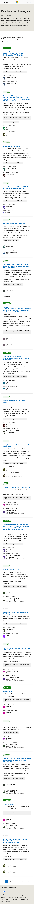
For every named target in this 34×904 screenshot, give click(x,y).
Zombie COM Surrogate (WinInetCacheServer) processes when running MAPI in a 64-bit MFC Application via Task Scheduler (17, 98)
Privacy (10, 897)
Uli (7, 133)
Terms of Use (4, 899)
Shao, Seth (9, 592)
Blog (22, 895)
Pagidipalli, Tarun (10, 784)
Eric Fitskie (9, 338)
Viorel (7, 635)
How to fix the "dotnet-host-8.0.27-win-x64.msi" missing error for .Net (16, 187)
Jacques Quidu (10, 246)
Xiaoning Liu (9, 865)
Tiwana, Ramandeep (11, 424)
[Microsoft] (17, 2)
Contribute (3, 897)
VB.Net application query (11, 146)
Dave (7, 127)
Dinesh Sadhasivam (11, 549)
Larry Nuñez (9, 629)
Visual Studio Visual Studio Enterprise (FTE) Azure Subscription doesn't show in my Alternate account (16, 841)
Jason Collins (9, 469)
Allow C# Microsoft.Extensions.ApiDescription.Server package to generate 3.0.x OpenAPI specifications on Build (17, 309)
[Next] (28, 881)
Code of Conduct (14, 899)
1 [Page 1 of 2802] (6, 881)
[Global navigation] (1, 2)
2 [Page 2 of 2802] (10, 881)
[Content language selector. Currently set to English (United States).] (9, 887)
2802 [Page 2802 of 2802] (23, 881)
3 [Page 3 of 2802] (13, 881)
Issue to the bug (8, 691)
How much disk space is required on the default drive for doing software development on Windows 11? (16, 53)
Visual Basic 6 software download (14, 725)
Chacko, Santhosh (11, 168)
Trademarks (24, 899)
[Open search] (27, 2)
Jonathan (8, 706)
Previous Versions (14, 895)
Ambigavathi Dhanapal (12, 504)
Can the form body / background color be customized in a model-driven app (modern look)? (17, 760)
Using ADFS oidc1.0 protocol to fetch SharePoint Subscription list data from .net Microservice (16, 266)
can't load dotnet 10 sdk (11, 570)
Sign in (31, 2)
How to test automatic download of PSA (16, 487)
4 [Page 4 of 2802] (17, 881)
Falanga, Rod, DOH (11, 77)
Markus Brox (9, 206)
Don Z (7, 382)
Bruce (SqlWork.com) (11, 252)
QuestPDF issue (8, 804)
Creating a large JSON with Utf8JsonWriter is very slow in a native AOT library (16, 358)
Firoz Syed (9, 738)
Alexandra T (9, 475)
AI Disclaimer (4, 895)
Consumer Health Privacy (21, 897)
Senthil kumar (10, 174)
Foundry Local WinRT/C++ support (15, 223)
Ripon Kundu (9, 290)
